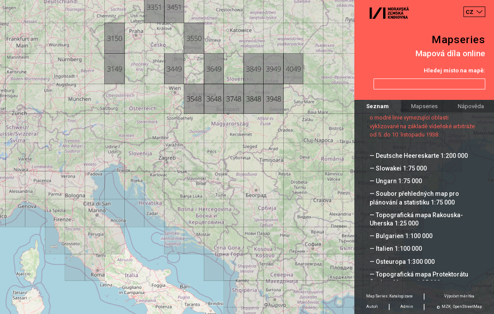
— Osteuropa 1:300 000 (402, 261)
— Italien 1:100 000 (396, 248)
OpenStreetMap (467, 306)
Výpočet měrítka (459, 296)
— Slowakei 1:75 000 (398, 168)
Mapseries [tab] (424, 106)
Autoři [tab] (372, 306)
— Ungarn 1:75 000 (396, 180)
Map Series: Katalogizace (389, 296)
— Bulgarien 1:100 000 (401, 235)
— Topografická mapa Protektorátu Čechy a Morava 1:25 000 (419, 278)
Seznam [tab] (377, 106)
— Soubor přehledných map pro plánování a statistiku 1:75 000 (414, 197)
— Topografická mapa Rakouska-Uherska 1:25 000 (416, 219)
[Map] (247, 157)
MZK (446, 306)
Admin (406, 306)
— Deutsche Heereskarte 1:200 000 (419, 155)
